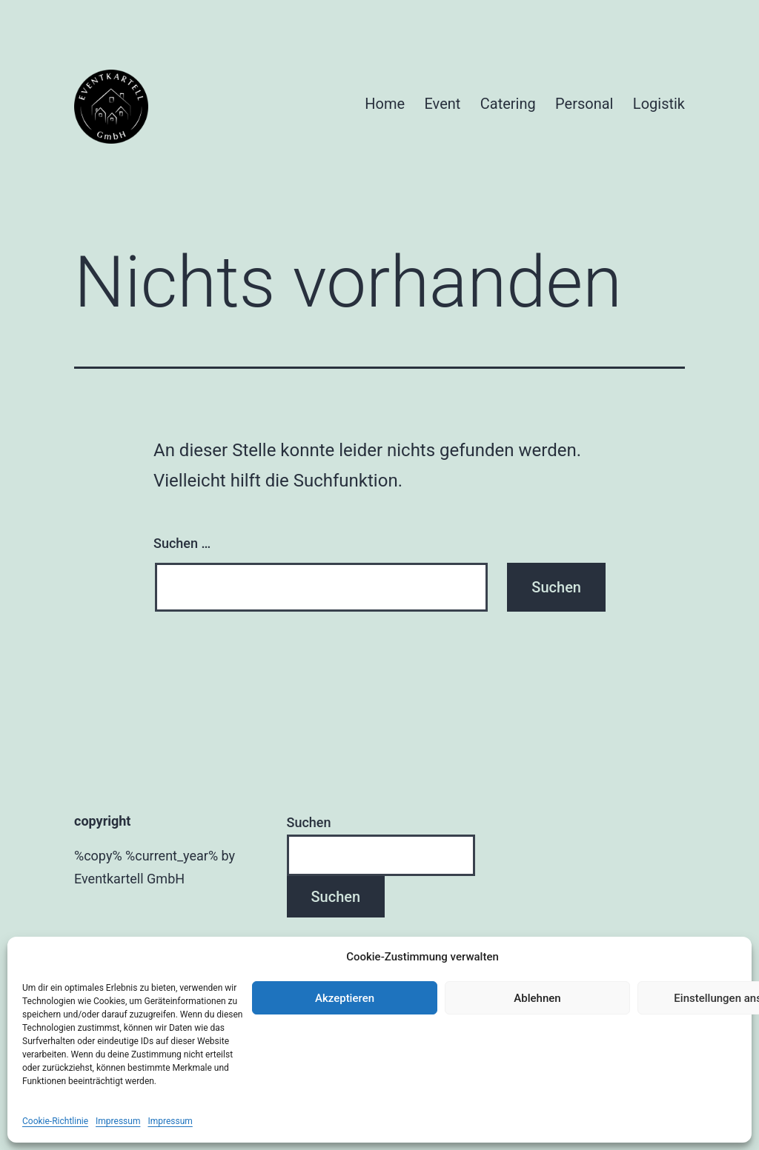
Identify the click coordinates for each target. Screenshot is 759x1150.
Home (385, 104)
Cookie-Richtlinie (55, 1121)
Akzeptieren (344, 998)
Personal (584, 104)
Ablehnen (537, 998)
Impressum (118, 1121)
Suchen (309, 822)
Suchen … (182, 543)
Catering (508, 104)
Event (443, 104)
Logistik (659, 104)
